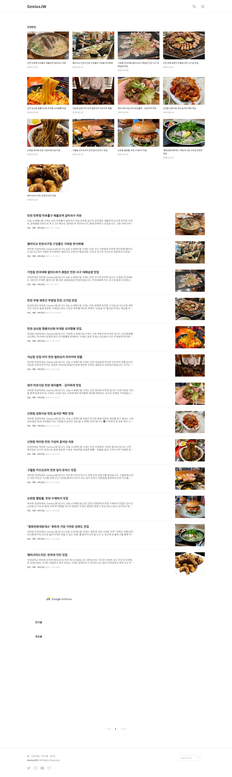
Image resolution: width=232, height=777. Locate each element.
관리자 (52, 756)
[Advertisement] (59, 598)
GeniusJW (36, 6)
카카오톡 (44, 756)
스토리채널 (35, 756)
